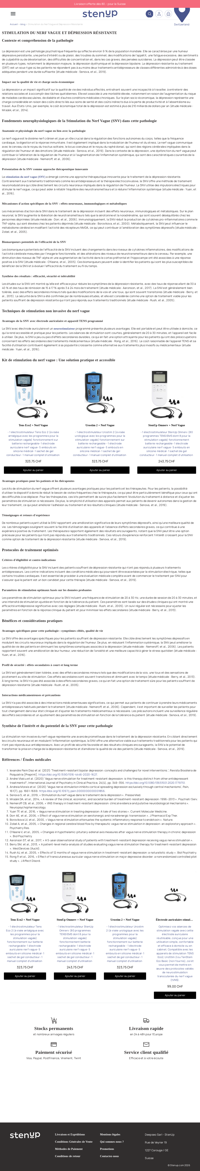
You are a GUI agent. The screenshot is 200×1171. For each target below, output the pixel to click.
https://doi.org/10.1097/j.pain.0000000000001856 (72, 791)
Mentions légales (110, 1134)
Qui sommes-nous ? (112, 1141)
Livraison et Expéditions (70, 1134)
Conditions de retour (67, 1156)
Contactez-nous (109, 1156)
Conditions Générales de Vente (74, 1141)
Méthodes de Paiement (69, 1149)
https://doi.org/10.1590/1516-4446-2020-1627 (67, 774)
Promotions (107, 1149)
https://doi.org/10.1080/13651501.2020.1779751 (155, 783)
